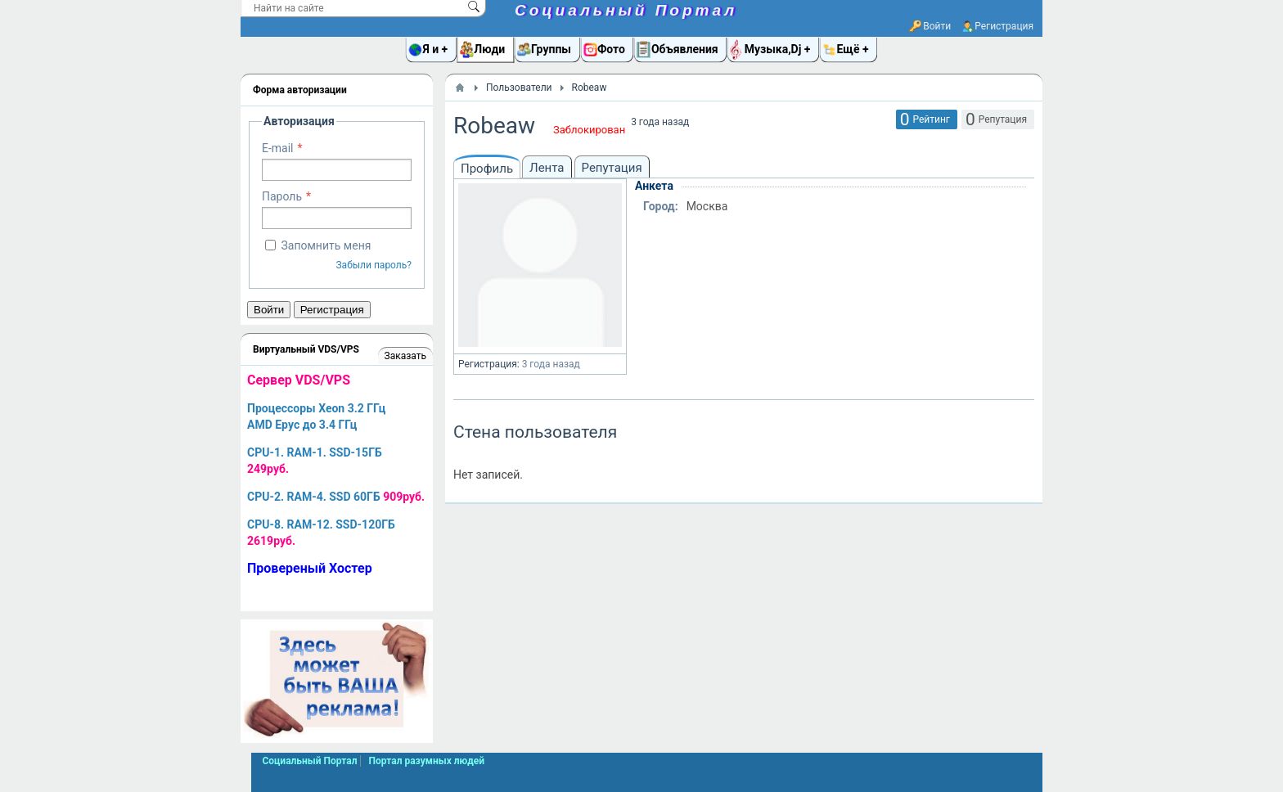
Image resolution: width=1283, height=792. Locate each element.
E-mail (278, 148)
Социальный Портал (626, 10)
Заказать (405, 356)
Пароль (282, 196)
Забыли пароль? (373, 265)
